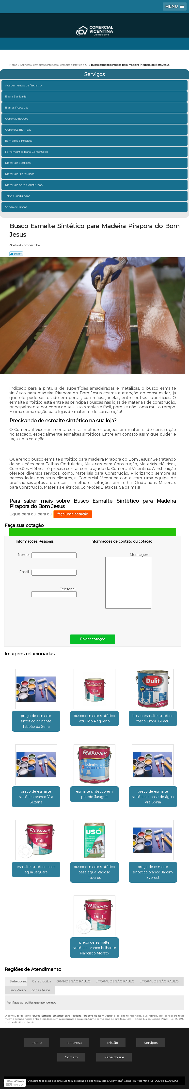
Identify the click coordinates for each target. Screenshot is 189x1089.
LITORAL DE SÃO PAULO (115, 981)
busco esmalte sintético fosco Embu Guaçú (152, 718)
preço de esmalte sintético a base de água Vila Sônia (153, 796)
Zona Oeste (40, 990)
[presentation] (46, 614)
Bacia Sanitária (16, 96)
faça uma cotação (72, 514)
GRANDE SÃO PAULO (73, 981)
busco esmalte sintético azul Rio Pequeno (94, 718)
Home (37, 1043)
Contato (71, 1057)
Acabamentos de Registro (23, 85)
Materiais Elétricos (18, 163)
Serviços (94, 74)
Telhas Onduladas (18, 196)
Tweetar (16, 253)
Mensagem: (128, 580)
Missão (112, 1043)
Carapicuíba (41, 981)
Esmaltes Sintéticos (19, 140)
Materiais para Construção (24, 185)
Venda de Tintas (16, 207)
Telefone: (54, 592)
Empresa (74, 1043)
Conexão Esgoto (17, 118)
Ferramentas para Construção (27, 151)
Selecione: (18, 981)
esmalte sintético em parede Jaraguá (94, 794)
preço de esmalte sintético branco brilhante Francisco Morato (94, 947)
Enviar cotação (92, 639)
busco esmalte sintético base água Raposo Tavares (94, 872)
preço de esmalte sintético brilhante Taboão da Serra (36, 721)
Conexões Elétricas (18, 129)
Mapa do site (114, 1057)
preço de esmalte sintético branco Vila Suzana (36, 796)
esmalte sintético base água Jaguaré (36, 869)
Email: (48, 573)
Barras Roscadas (17, 107)
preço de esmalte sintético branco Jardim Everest (153, 872)
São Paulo (18, 990)
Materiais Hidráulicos (20, 174)
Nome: (47, 555)
